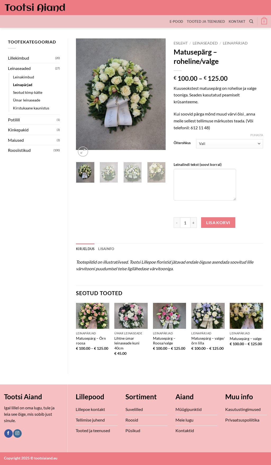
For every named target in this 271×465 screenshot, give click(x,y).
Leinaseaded (19, 68)
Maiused (16, 140)
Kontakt (237, 21)
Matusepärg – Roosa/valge (164, 341)
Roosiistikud (19, 150)
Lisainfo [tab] (106, 249)
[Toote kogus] (185, 222)
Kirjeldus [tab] (85, 249)
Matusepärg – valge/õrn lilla (207, 341)
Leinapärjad (22, 84)
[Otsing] (251, 21)
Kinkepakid (18, 129)
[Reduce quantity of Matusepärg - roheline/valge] (177, 222)
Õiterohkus (182, 143)
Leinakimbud (23, 77)
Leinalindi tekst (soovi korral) (198, 164)
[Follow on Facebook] (8, 433)
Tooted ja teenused (206, 21)
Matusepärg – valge (245, 338)
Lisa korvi (218, 222)
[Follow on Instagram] (17, 433)
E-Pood (176, 21)
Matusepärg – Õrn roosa (91, 341)
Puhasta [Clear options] (256, 135)
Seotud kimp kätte (27, 92)
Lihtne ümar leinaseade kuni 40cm (126, 343)
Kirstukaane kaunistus (31, 108)
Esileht (181, 43)
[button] (264, 21)
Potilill (14, 119)
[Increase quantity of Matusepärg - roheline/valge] (194, 222)
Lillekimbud (18, 57)
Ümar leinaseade (26, 100)
